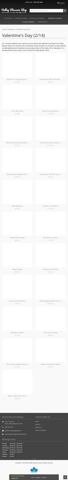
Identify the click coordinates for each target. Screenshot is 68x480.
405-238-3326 (38, 2)
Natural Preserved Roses (50, 364)
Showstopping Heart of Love (51, 301)
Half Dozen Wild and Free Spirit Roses (51, 79)
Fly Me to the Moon (50, 206)
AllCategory (11, 29)
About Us (37, 424)
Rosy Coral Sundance (50, 111)
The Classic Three (51, 333)
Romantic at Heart (50, 238)
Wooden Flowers (17, 333)
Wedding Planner (55, 18)
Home (4, 29)
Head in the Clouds (50, 269)
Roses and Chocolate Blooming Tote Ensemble (17, 143)
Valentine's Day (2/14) (23, 29)
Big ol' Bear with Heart (17, 396)
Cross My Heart (17, 111)
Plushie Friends (28, 22)
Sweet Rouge (17, 269)
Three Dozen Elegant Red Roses (17, 174)
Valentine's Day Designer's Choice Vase (17, 79)
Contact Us (38, 427)
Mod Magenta (17, 206)
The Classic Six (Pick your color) (51, 174)
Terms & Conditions (40, 430)
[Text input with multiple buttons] (46, 10)
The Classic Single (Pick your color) (17, 364)
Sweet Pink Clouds (17, 238)
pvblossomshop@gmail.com (13, 430)
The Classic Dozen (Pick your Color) (51, 143)
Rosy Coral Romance (17, 301)
